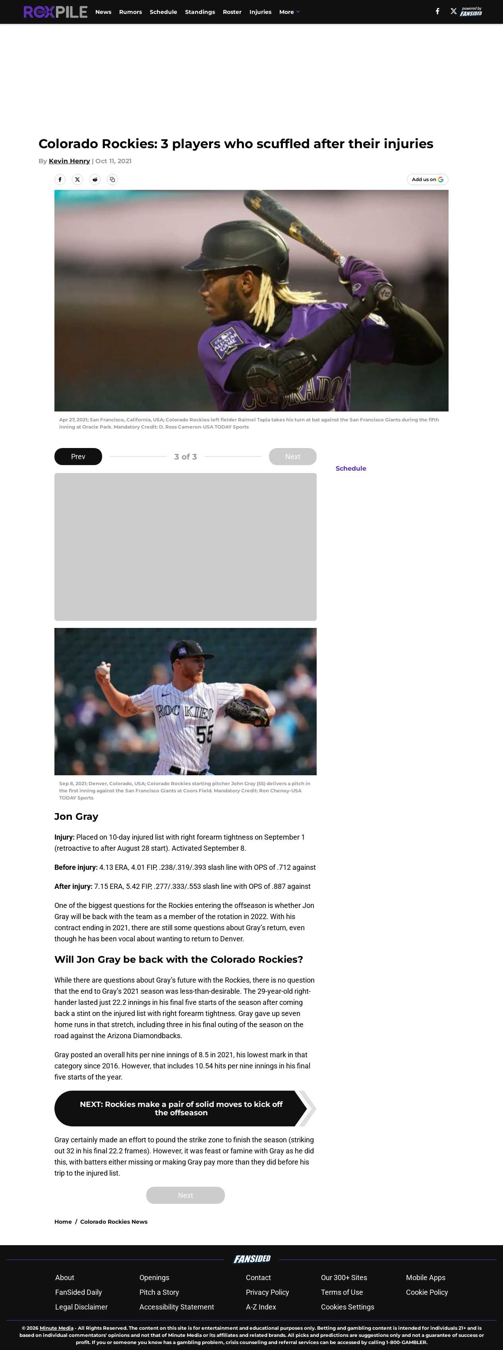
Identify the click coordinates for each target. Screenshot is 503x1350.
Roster (232, 11)
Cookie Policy (427, 1292)
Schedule (163, 11)
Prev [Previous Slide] (78, 456)
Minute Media (57, 1328)
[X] (454, 11)
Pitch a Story (159, 1292)
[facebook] (437, 11)
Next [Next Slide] (292, 456)
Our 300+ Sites (344, 1277)
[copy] (112, 179)
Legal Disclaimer (81, 1307)
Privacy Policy (267, 1292)
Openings (154, 1277)
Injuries (260, 11)
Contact (258, 1277)
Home (63, 1221)
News (103, 11)
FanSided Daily (78, 1292)
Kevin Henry (69, 161)
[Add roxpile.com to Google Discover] (428, 179)
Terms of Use (342, 1292)
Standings (200, 11)
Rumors (130, 11)
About (64, 1277)
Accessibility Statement (176, 1307)
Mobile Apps (425, 1277)
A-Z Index (261, 1307)
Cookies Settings (347, 1307)
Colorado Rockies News (113, 1221)
